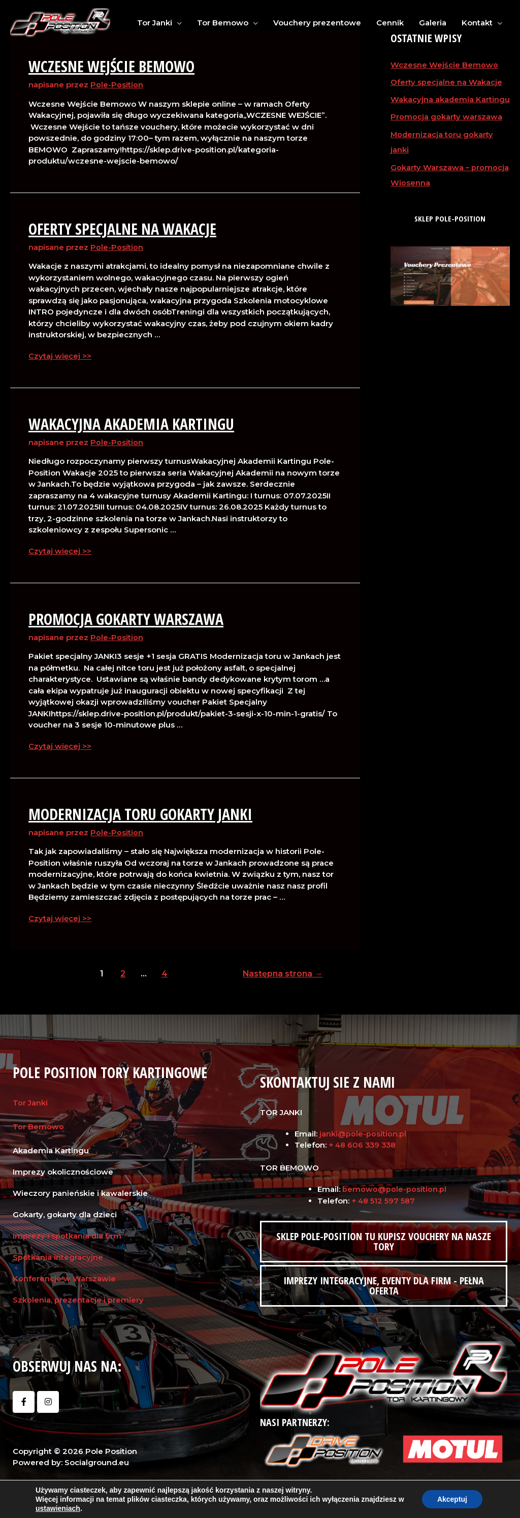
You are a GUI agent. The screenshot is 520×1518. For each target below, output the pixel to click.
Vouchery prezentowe (317, 22)
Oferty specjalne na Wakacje (122, 228)
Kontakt (477, 22)
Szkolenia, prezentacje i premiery (78, 1298)
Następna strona (282, 972)
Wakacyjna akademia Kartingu (131, 423)
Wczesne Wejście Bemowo (111, 66)
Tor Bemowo (222, 22)
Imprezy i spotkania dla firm (67, 1234)
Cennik (390, 22)
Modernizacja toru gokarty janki (140, 812)
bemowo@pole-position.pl (394, 1187)
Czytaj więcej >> (59, 355)
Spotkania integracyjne (58, 1255)
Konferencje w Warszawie (64, 1277)
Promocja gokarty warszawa (125, 618)
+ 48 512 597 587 (383, 1199)
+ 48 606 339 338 (364, 1143)
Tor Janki (154, 22)
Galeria (432, 22)
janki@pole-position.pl (362, 1132)
